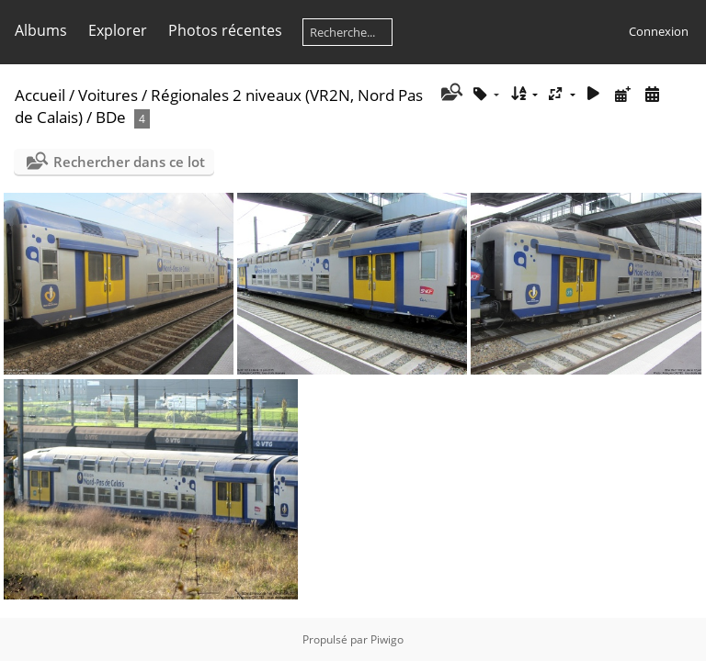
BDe (111, 117)
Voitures (108, 95)
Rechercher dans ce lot (129, 161)
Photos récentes (225, 30)
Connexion (659, 31)
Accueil (40, 95)
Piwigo (387, 639)
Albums (41, 30)
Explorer (117, 30)
